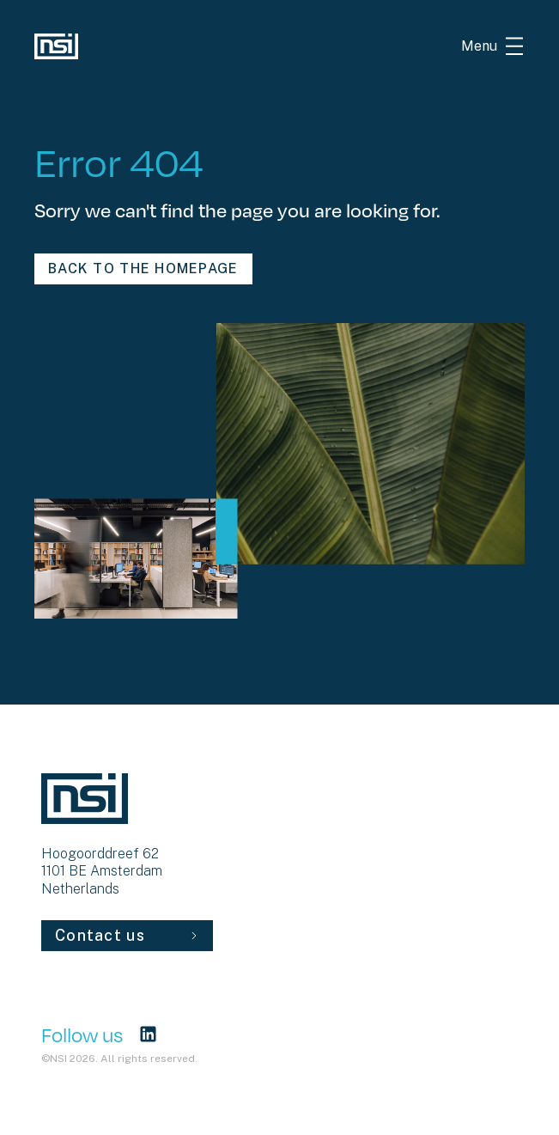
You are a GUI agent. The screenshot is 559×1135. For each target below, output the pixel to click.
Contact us (127, 935)
